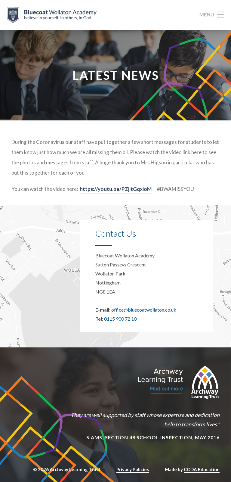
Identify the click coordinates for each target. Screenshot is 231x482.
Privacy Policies (132, 469)
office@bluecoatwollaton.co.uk (143, 310)
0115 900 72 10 (120, 319)
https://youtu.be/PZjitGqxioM (116, 189)
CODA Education (202, 469)
